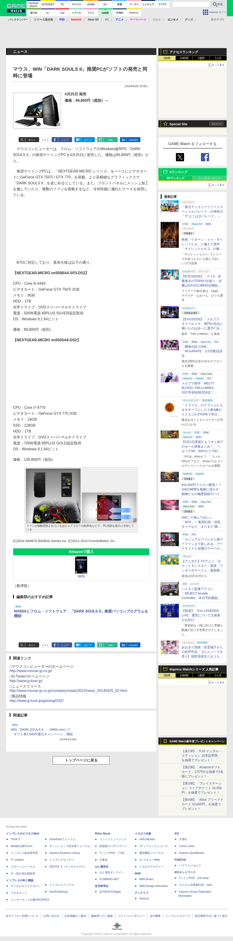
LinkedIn (133, 139)
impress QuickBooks (191, 853)
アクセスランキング (184, 52)
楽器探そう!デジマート (113, 846)
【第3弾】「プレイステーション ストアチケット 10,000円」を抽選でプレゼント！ (202, 788)
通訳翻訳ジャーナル (151, 853)
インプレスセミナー (61, 859)
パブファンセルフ (190, 865)
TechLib (144, 898)
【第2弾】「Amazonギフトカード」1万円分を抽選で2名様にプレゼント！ (202, 771)
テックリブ (141, 892)
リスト (45, 139)
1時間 (167, 58)
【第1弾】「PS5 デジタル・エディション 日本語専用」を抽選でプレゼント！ (202, 755)
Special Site (178, 124)
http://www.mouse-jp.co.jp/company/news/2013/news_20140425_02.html (68, 691)
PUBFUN (180, 859)
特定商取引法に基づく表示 (211, 916)
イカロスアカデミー (151, 866)
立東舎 (103, 859)
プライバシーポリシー (131, 916)
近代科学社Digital (110, 891)
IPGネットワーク (185, 872)
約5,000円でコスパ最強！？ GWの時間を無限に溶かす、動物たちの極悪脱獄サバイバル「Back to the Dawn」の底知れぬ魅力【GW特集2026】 (202, 494)
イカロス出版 (143, 833)
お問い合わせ (51, 916)
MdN (138, 873)
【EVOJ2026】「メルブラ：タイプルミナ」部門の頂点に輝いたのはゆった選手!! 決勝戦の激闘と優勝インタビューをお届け (202, 328)
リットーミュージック (113, 839)
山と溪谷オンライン (111, 872)
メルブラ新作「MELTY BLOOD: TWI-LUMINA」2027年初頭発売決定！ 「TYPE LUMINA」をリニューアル (202, 392)
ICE (177, 833)
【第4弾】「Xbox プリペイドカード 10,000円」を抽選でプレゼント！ (202, 804)
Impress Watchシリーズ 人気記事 (194, 669)
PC (107, 19)
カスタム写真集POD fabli (195, 884)
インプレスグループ (177, 916)
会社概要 (155, 916)
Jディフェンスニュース (153, 846)
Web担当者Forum (21, 846)
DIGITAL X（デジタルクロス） (68, 866)
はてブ (87, 139)
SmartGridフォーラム (62, 839)
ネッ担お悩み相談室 (23, 873)
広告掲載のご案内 (75, 916)
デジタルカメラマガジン (26, 886)
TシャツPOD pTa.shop (194, 878)
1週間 (201, 58)
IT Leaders (17, 859)
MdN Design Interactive (153, 886)
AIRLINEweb (147, 839)
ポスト (32, 139)
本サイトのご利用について (22, 916)
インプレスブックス (61, 884)
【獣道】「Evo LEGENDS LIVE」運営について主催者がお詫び (201, 615)
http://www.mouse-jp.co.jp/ (31, 671)
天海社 (183, 839)
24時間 (184, 58)
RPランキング (175, 178)
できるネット (19, 892)
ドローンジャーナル (23, 866)
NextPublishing (58, 891)
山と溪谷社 (102, 866)
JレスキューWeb (149, 859)
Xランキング (178, 172)
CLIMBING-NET (109, 879)
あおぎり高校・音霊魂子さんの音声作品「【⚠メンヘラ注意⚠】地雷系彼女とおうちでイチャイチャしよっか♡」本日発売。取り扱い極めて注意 (202, 656)
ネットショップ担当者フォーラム (69, 846)
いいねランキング (210, 178)
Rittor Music (103, 833)
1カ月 (218, 58)
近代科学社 (102, 886)
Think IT (15, 839)
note (110, 139)
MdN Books (146, 879)
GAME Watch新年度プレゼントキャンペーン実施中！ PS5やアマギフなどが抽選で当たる (197, 742)
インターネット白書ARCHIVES (30, 899)
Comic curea (186, 846)
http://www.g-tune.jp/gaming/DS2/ (36, 701)
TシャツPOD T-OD (111, 853)
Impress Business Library (64, 853)
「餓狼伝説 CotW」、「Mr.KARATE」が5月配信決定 (202, 351)
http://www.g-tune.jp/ (26, 681)
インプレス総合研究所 (24, 853)
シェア (65, 139)
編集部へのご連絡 (102, 916)
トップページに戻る (81, 760)
